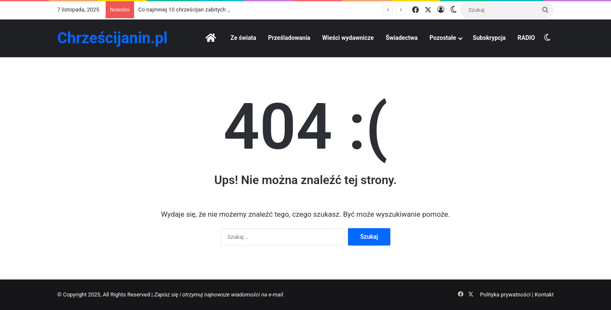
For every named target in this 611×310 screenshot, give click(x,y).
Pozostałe (442, 37)
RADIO (526, 37)
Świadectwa (402, 37)
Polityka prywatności (505, 294)
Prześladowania (289, 37)
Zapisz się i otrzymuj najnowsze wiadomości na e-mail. (219, 294)
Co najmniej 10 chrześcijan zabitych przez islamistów (203, 9)
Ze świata (243, 37)
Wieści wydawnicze (348, 37)
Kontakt (544, 294)
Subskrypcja (489, 37)
